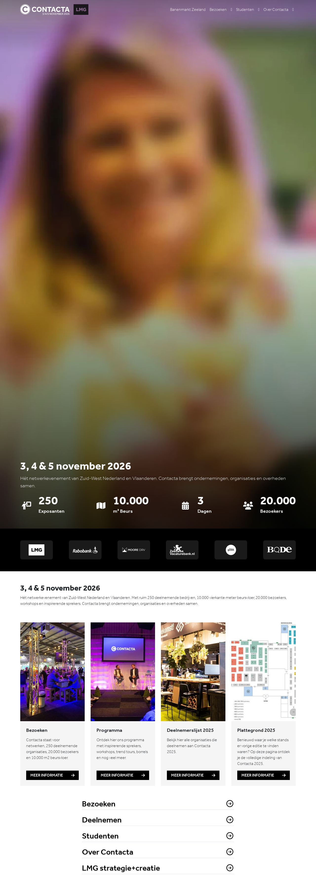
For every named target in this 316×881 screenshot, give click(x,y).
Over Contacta (275, 9)
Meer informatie (52, 775)
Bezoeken (218, 9)
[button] (231, 9)
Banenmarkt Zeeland (188, 9)
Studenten (245, 9)
